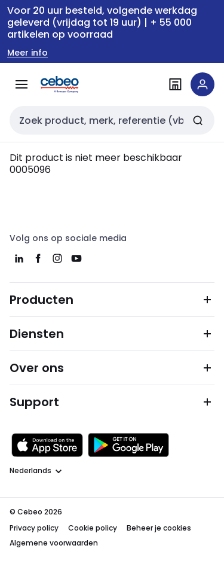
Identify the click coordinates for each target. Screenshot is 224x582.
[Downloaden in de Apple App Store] (47, 445)
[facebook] (38, 258)
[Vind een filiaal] (175, 84)
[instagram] (57, 258)
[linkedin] (19, 258)
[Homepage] (76, 84)
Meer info (27, 53)
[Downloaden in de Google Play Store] (128, 445)
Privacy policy (34, 528)
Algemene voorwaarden (54, 543)
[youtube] (76, 258)
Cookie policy (92, 528)
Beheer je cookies (159, 528)
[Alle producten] (21, 84)
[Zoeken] (197, 120)
